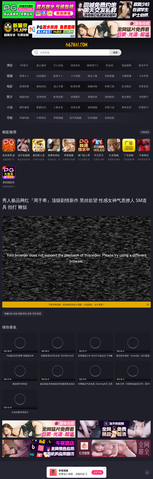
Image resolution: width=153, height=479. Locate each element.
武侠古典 (75, 107)
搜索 (115, 52)
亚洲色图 (41, 96)
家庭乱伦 (41, 107)
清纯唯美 (109, 96)
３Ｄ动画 (75, 75)
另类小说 (109, 107)
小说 (10, 107)
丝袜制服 (109, 75)
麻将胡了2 (92, 65)
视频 (10, 76)
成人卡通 (58, 86)
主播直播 (126, 75)
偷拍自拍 (41, 86)
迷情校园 (92, 107)
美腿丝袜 (92, 96)
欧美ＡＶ (58, 75)
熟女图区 (126, 96)
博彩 (10, 65)
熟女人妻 (92, 75)
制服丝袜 (92, 86)
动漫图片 (75, 96)
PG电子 (24, 65)
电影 (10, 86)
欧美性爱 (75, 86)
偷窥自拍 (24, 96)
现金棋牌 (126, 65)
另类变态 (143, 86)
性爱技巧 (143, 107)
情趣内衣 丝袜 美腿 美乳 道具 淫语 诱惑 (22, 313)
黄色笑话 (126, 107)
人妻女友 (58, 107)
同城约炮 (24, 117)
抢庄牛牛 (143, 65)
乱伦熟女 (126, 86)
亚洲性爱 (24, 86)
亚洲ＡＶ (24, 75)
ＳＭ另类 (143, 75)
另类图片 (143, 96)
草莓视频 (58, 117)
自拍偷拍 (41, 75)
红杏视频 (92, 117)
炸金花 (109, 65)
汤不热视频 (75, 117)
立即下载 (97, 472)
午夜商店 (41, 117)
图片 (10, 97)
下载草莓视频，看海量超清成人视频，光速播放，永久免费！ (98, 304)
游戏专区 (75, 65)
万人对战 (58, 65)
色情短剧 (109, 117)
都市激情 (24, 107)
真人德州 (41, 65)
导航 (10, 118)
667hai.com (76, 45)
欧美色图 (58, 96)
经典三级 (109, 86)
